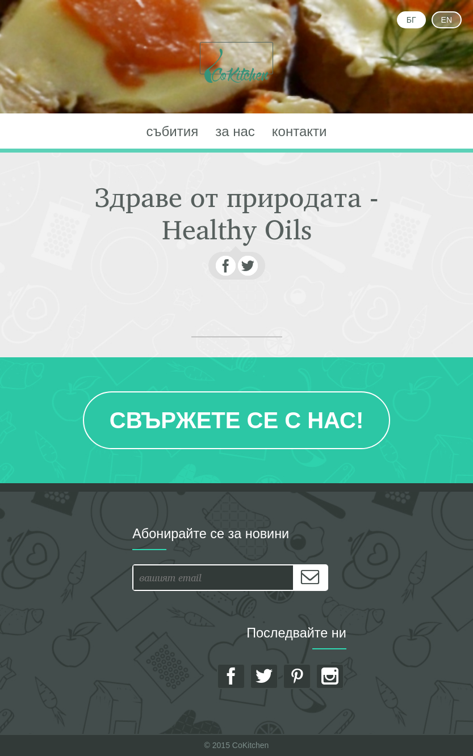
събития (172, 131)
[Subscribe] (310, 577)
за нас (235, 131)
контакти (299, 131)
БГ (411, 19)
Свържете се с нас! (236, 420)
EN (446, 19)
